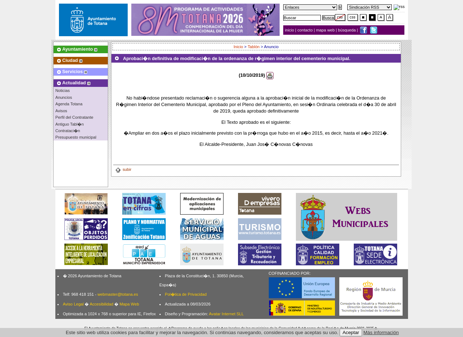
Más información (381, 332)
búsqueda (347, 30)
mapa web (326, 30)
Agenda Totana (68, 104)
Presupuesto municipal (75, 137)
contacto (305, 30)
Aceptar (351, 332)
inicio (290, 30)
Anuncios (63, 97)
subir (123, 169)
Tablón (254, 47)
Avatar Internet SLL (226, 314)
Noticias (62, 90)
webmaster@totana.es (117, 294)
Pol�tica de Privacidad (186, 294)
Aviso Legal (73, 304)
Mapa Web (129, 304)
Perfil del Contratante (74, 117)
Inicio (238, 47)
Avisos (61, 111)
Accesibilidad (101, 304)
